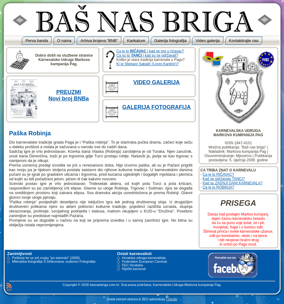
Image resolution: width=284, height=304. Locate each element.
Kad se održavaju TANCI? (224, 179)
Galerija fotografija (170, 40)
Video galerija (208, 40)
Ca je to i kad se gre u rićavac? (150, 51)
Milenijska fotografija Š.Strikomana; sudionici (45, 261)
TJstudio (171, 299)
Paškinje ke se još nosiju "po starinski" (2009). (46, 258)
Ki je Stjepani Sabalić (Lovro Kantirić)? (147, 64)
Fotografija (87, 261)
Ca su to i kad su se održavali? (147, 55)
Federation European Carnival (144, 261)
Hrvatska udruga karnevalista (143, 258)
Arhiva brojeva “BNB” (99, 40)
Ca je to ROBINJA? (218, 187)
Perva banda (36, 40)
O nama (64, 40)
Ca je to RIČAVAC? (218, 174)
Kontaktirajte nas (244, 40)
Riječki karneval (134, 269)
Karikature (136, 40)
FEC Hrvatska (132, 265)
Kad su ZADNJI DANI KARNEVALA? (233, 183)
